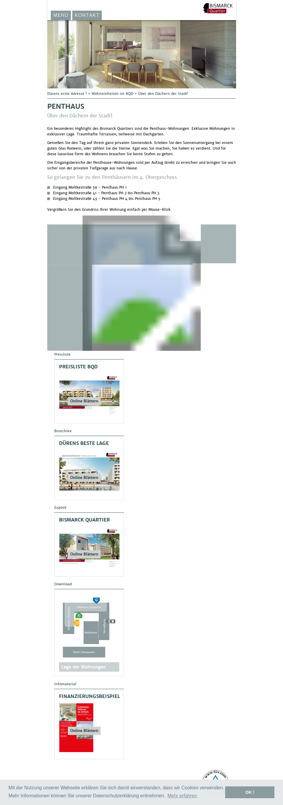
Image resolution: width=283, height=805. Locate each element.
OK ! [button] (249, 792)
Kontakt (87, 15)
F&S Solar (218, 8)
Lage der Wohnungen (83, 667)
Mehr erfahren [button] (182, 795)
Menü (60, 15)
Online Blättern (84, 401)
